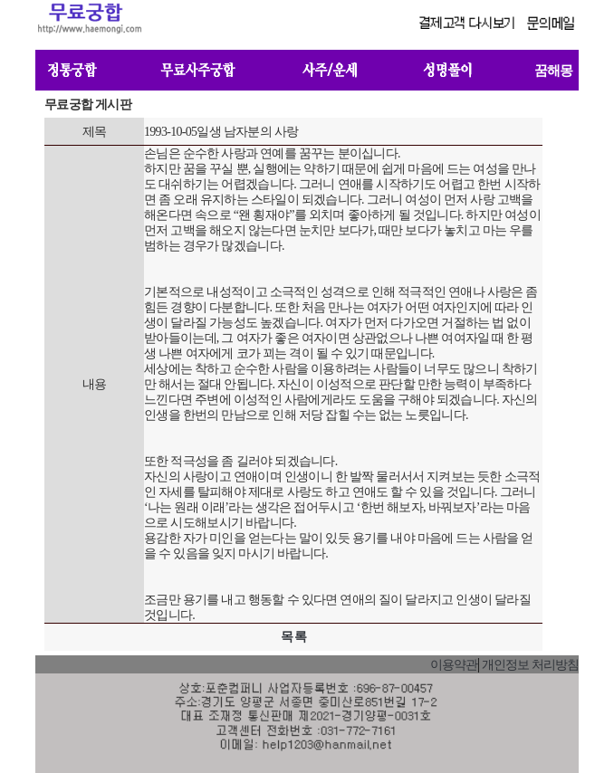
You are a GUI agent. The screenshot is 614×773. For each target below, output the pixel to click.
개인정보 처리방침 (530, 665)
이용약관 (453, 665)
